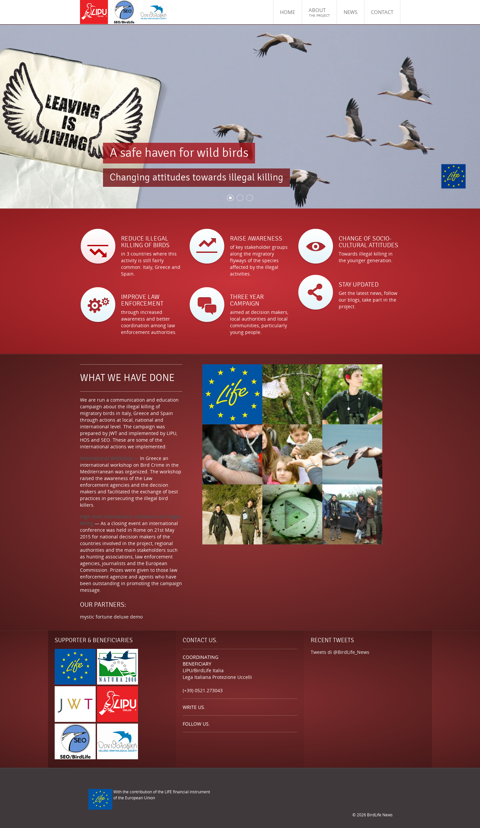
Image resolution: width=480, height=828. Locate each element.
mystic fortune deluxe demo (111, 616)
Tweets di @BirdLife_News (340, 652)
